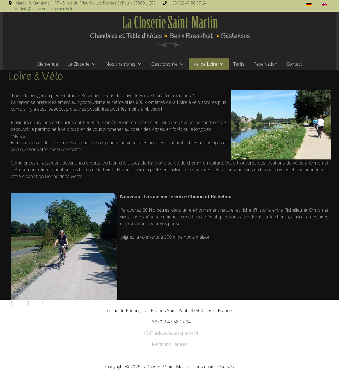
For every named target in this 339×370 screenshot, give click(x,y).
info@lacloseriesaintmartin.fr (46, 9)
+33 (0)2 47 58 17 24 (188, 3)
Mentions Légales (169, 344)
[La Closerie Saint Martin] (169, 32)
